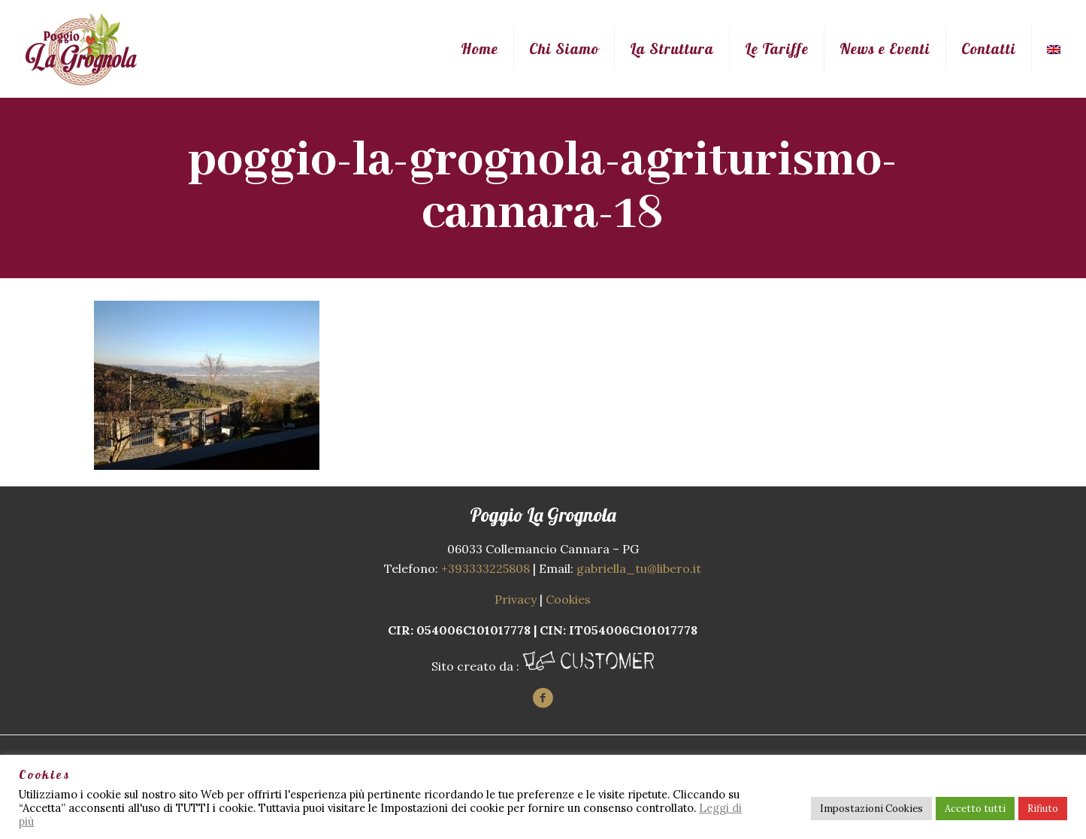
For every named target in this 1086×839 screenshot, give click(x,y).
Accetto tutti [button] (975, 808)
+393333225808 (485, 568)
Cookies (568, 599)
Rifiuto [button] (1042, 808)
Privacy (516, 599)
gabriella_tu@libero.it (638, 568)
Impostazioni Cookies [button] (871, 808)
